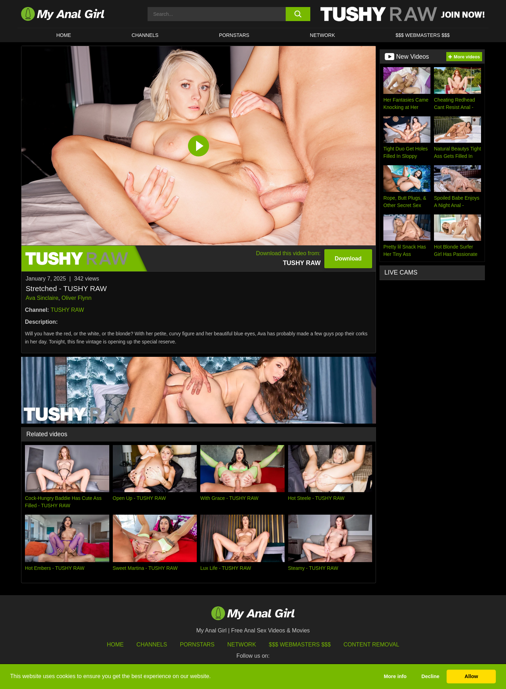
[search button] (298, 14)
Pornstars (234, 35)
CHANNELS (145, 35)
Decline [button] (430, 676)
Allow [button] (471, 676)
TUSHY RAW (67, 310)
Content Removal (372, 645)
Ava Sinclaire (42, 298)
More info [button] (395, 676)
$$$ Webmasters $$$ (300, 645)
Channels (151, 645)
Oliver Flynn (76, 298)
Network (322, 35)
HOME (63, 35)
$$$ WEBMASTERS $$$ (423, 35)
